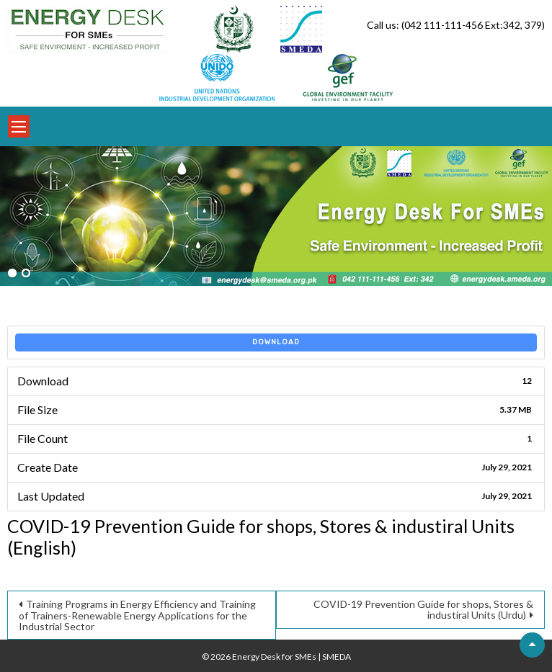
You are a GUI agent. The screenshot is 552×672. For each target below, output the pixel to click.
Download (276, 342)
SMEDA (336, 656)
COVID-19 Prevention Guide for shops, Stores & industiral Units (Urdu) (423, 609)
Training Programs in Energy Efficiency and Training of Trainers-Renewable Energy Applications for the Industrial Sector (137, 615)
